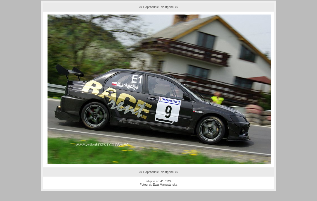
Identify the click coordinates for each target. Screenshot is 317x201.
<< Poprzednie (149, 7)
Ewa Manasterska (165, 184)
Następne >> (169, 7)
